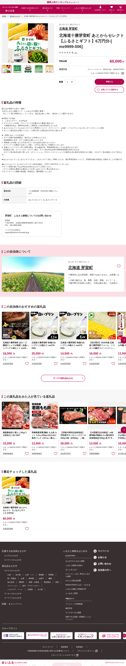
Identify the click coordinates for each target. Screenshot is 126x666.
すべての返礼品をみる (63, 378)
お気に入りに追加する (107, 89)
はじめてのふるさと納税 (74, 561)
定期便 (30, 589)
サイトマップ (48, 647)
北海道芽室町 (8, 364)
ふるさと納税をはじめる (82, 9)
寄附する (109, 82)
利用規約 (79, 647)
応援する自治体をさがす (30, 9)
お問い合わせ (102, 564)
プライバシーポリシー (85, 651)
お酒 (22, 578)
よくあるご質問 (71, 593)
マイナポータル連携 (73, 613)
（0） (76, 53)
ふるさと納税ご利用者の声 (75, 589)
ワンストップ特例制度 (74, 604)
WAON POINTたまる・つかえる (77, 585)
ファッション (12, 586)
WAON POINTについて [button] (122, 73)
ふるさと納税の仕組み (74, 565)
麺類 (50, 578)
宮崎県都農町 (94, 454)
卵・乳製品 (11, 578)
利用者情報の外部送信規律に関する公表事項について (48, 651)
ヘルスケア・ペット (15, 589)
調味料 (21, 582)
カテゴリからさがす (12, 571)
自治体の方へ (102, 570)
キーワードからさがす (13, 560)
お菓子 (41, 578)
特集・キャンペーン (63, 9)
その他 (40, 589)
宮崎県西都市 (37, 454)
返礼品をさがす (47, 9)
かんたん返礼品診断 (73, 581)
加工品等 (10, 582)
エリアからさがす (11, 556)
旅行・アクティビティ (31, 586)
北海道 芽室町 (68, 28)
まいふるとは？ (71, 570)
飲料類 (31, 578)
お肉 (9, 575)
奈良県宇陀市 (65, 454)
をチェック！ (62, 2)
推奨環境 (64, 647)
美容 (57, 582)
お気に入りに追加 (119, 266)
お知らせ (100, 557)
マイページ (101, 551)
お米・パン (29, 575)
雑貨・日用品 (34, 582)
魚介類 (18, 575)
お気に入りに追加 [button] (27, 363)
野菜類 (51, 575)
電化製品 (47, 582)
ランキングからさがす (13, 594)
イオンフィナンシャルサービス (63, 655)
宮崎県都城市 (8, 454)
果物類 (41, 575)
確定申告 (68, 608)
